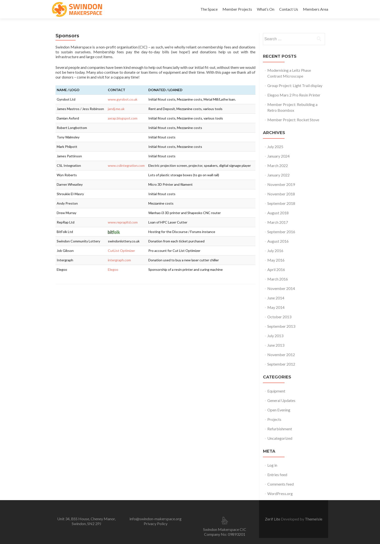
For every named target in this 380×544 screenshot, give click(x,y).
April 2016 (276, 269)
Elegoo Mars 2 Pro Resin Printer (293, 95)
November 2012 (281, 354)
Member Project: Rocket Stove (293, 119)
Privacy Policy (155, 523)
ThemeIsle (313, 519)
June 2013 (275, 345)
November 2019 (281, 184)
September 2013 (281, 326)
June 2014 (275, 298)
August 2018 (278, 212)
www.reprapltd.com (123, 222)
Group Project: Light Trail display (294, 85)
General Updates (281, 400)
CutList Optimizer (121, 250)
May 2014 (276, 307)
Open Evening (278, 410)
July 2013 (275, 335)
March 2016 (277, 279)
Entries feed (277, 474)
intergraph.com (119, 260)
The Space (209, 9)
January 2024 (278, 156)
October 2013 (279, 316)
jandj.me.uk (116, 109)
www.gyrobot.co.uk (122, 99)
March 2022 (277, 165)
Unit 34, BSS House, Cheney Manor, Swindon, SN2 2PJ (86, 521)
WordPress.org (280, 493)
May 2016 (276, 260)
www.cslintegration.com (126, 165)
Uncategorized (279, 438)
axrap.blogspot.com (122, 118)
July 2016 (275, 250)
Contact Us (288, 9)
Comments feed (280, 484)
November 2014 (281, 288)
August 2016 (278, 241)
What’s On (265, 9)
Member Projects (237, 9)
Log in (272, 465)
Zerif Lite (273, 519)
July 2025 (275, 146)
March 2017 (277, 222)
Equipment (276, 391)
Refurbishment (279, 428)
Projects (274, 419)
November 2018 (281, 194)
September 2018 (281, 203)
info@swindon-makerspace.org (155, 518)
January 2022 (278, 175)
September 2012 (281, 364)
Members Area (315, 9)
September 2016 (281, 231)
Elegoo (113, 269)
